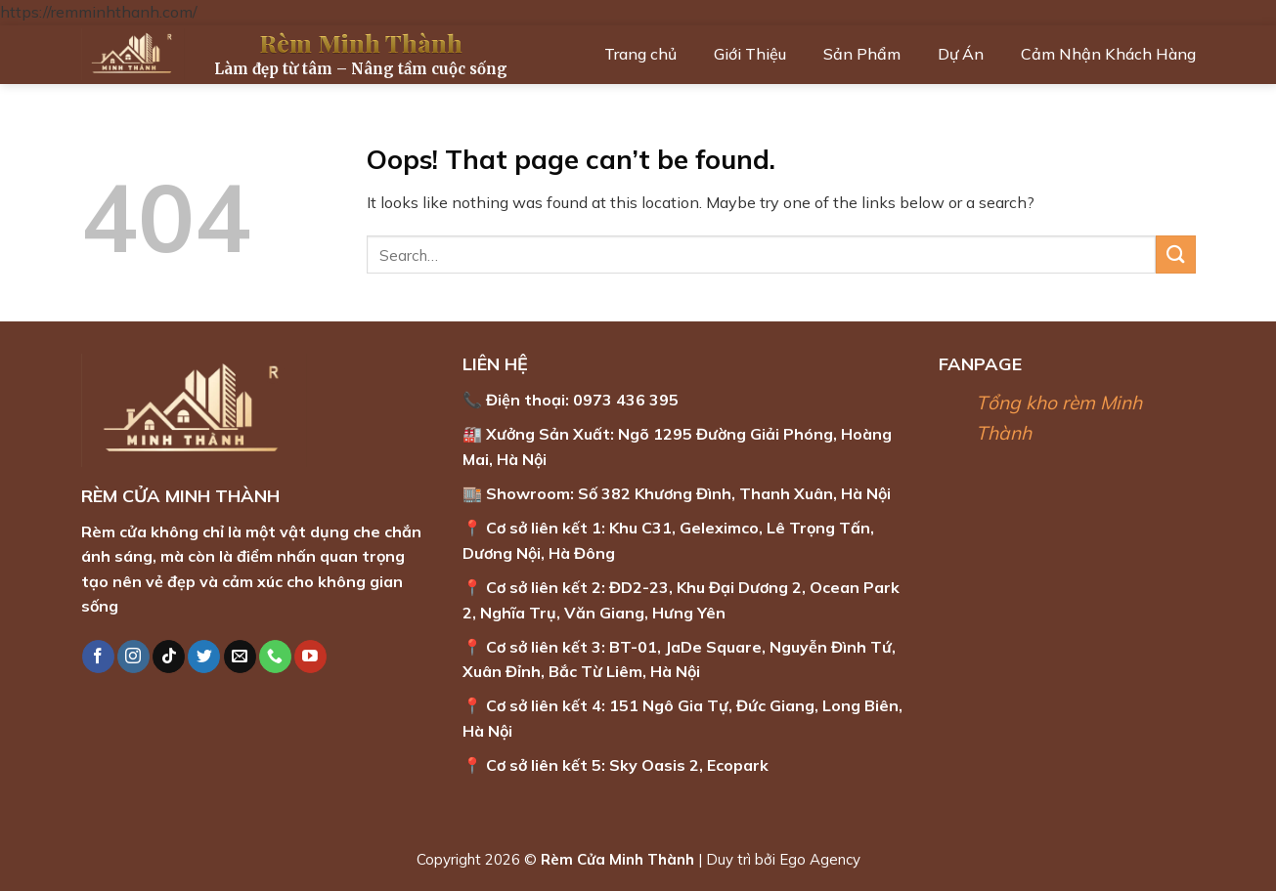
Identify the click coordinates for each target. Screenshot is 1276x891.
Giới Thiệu (750, 54)
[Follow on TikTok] (169, 656)
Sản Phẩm (862, 54)
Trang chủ (640, 54)
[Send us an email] (240, 656)
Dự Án (961, 54)
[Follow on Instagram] (133, 656)
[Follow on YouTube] (310, 656)
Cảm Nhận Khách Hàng (1108, 54)
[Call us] (275, 656)
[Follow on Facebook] (98, 656)
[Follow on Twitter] (204, 656)
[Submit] (1175, 254)
